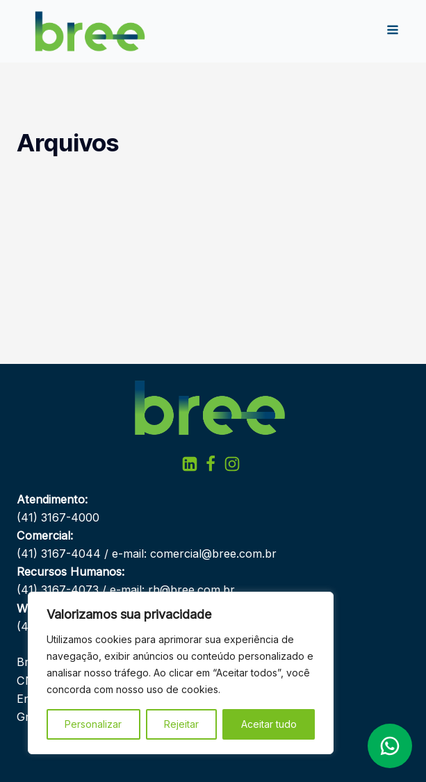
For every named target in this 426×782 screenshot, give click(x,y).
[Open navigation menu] (393, 31)
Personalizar (93, 724)
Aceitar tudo (269, 724)
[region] (181, 673)
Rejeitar (181, 724)
